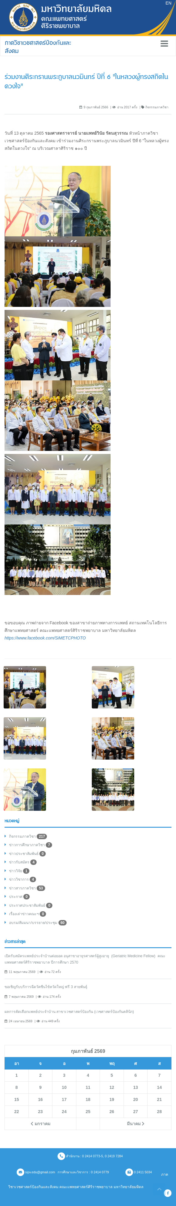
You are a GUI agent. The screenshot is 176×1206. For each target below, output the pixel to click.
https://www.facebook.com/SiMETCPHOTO (45, 638)
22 (16, 1111)
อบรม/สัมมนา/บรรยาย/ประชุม (38, 922)
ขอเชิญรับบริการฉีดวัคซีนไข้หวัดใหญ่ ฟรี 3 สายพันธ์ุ (46, 987)
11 (88, 1087)
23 (40, 1111)
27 (135, 1111)
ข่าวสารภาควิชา (27, 888)
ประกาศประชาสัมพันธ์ (30, 905)
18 (88, 1099)
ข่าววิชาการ (22, 879)
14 (159, 1087)
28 (159, 1111)
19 (111, 1099)
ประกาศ (19, 896)
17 (64, 1099)
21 (159, 1099)
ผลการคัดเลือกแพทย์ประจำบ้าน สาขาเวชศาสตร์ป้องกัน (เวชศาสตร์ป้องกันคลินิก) (69, 1012)
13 (135, 1087)
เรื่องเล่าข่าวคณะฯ (27, 914)
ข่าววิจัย (19, 871)
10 (64, 1087)
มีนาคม (135, 1123)
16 (40, 1099)
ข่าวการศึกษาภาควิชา (30, 845)
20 (135, 1099)
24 (64, 1111)
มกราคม (40, 1123)
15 (16, 1099)
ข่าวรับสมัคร (23, 862)
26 (111, 1111)
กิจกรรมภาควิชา (28, 836)
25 (88, 1111)
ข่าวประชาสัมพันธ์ (27, 853)
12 (111, 1087)
